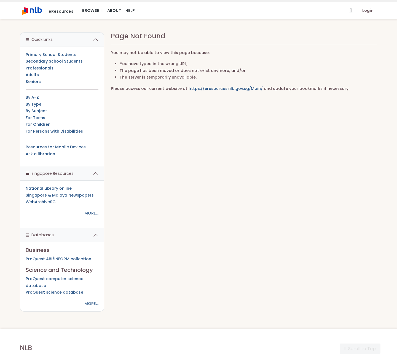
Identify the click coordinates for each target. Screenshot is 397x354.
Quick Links (39, 39)
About (114, 10)
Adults (32, 74)
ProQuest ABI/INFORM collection (58, 259)
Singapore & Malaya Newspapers (60, 195)
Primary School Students (51, 54)
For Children (38, 124)
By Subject (36, 111)
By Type (33, 104)
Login (368, 10)
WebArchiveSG (41, 202)
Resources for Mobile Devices (56, 147)
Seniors (33, 81)
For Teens (35, 117)
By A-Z (32, 97)
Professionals (39, 68)
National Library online (49, 188)
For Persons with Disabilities (54, 131)
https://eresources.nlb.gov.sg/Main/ (226, 88)
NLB (26, 347)
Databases (40, 235)
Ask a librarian (40, 154)
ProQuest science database (54, 292)
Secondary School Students (54, 61)
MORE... (91, 213)
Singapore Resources (50, 173)
